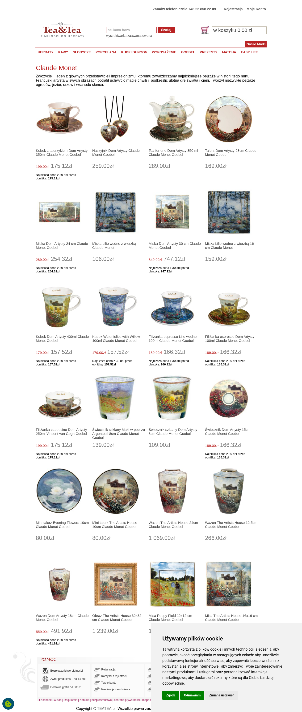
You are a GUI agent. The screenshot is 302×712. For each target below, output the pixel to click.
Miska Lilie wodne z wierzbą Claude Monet (114, 246)
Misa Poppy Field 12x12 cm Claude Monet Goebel (170, 618)
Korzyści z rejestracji (110, 676)
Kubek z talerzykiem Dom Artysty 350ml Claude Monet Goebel (62, 152)
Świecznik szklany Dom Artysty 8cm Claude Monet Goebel (173, 432)
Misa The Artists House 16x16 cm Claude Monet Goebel (231, 618)
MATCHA (229, 52)
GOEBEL (188, 52)
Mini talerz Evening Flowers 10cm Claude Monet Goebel (62, 525)
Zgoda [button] (171, 695)
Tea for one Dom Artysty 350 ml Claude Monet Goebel (173, 152)
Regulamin (70, 700)
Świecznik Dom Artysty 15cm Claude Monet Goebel (228, 432)
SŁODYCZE (82, 52)
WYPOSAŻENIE (164, 52)
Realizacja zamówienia (112, 689)
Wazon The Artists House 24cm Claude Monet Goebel (173, 525)
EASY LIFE (249, 52)
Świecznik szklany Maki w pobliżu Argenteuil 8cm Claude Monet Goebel (118, 434)
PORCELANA (106, 52)
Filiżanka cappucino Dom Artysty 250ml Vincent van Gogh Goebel (61, 432)
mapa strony (150, 700)
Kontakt (84, 700)
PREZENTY (209, 52)
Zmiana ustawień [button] (221, 695)
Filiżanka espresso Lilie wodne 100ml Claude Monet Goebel (173, 339)
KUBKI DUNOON (134, 52)
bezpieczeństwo (102, 700)
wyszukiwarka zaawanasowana (129, 36)
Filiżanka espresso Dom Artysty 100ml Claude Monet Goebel (229, 339)
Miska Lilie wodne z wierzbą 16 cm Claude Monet (229, 246)
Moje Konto (256, 9)
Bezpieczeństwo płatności (61, 670)
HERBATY (46, 52)
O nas (58, 700)
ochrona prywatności (127, 700)
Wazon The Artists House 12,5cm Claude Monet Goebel (231, 525)
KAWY (63, 52)
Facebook (45, 700)
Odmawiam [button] (192, 695)
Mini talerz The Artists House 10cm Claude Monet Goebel (114, 525)
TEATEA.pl (106, 709)
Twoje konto (105, 683)
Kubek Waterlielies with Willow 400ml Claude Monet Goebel (116, 339)
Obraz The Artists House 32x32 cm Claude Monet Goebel (116, 618)
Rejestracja (233, 9)
